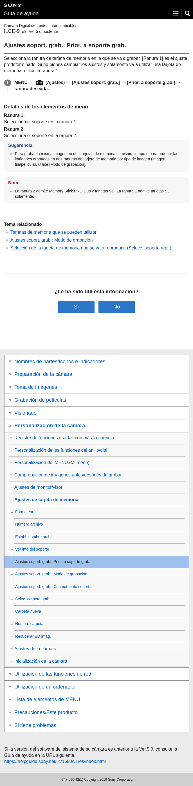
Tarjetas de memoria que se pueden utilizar (53, 232)
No (116, 307)
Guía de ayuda (21, 13)
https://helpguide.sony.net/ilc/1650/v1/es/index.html (55, 761)
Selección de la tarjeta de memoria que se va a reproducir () (90, 248)
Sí (76, 307)
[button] (188, 13)
